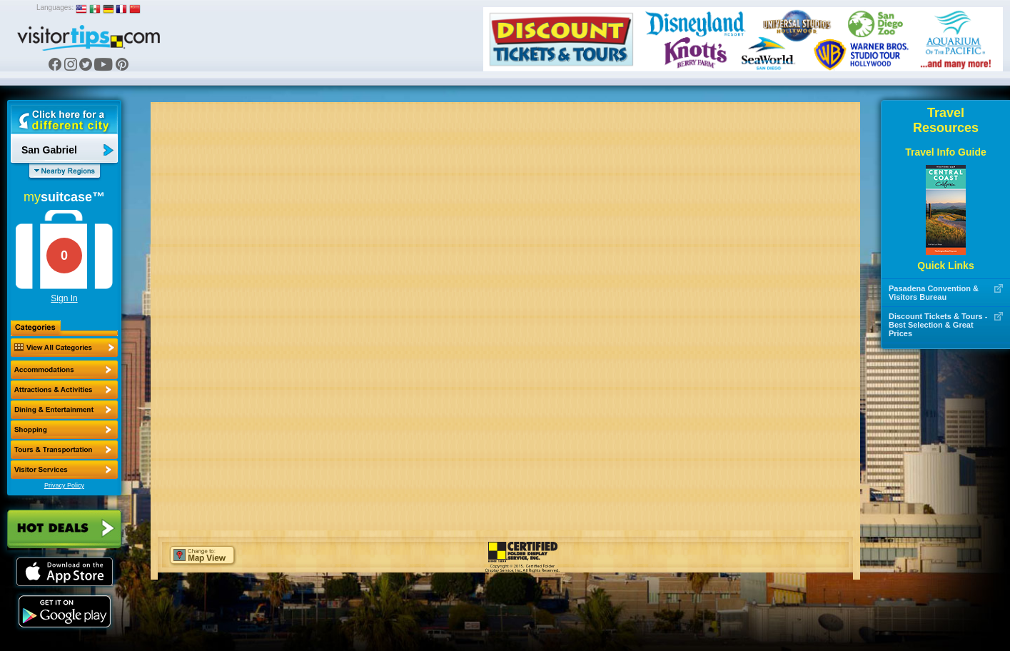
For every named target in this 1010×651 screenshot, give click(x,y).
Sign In (64, 298)
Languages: (55, 7)
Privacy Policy (64, 485)
